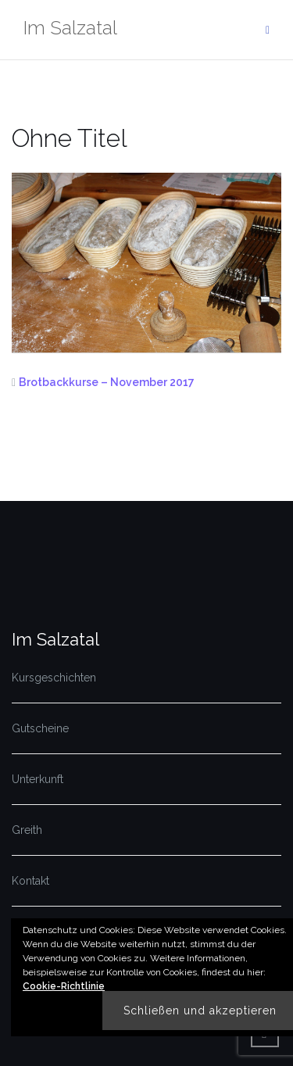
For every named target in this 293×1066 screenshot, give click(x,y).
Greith (27, 830)
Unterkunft (37, 779)
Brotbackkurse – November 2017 (107, 382)
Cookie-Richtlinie (64, 986)
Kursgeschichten (54, 677)
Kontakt (30, 881)
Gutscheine (40, 728)
